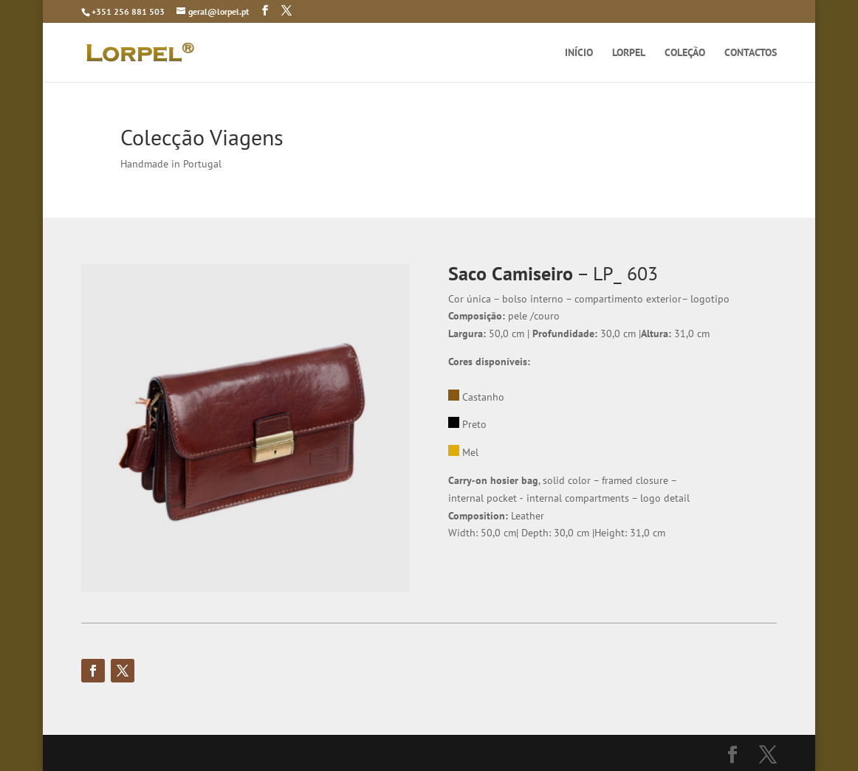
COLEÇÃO (685, 53)
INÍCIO (579, 53)
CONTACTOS (750, 53)
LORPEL (628, 53)
